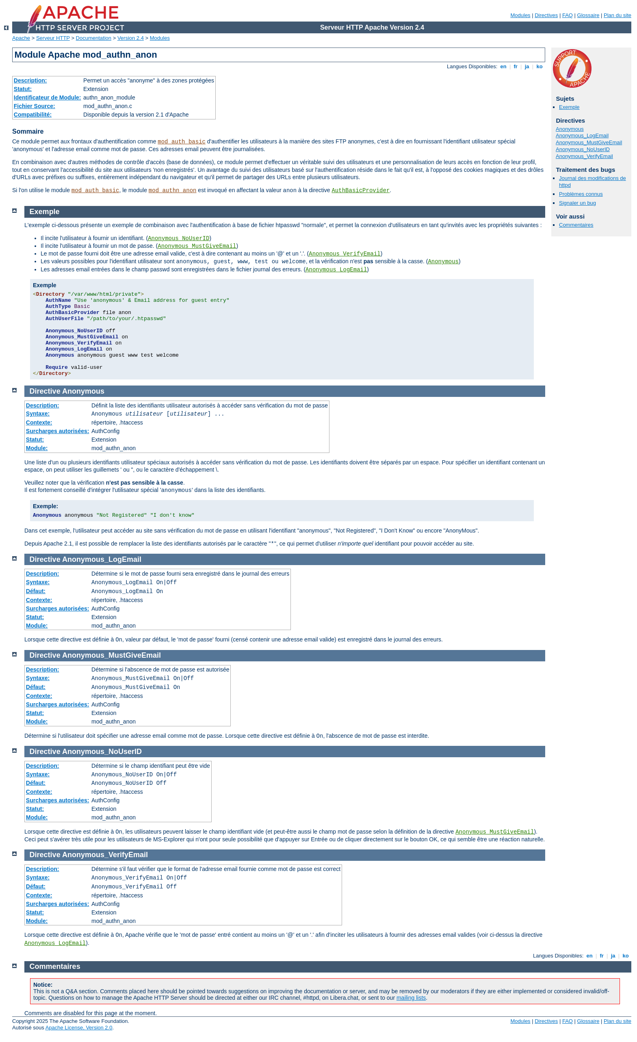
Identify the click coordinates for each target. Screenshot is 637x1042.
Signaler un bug (577, 203)
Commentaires (576, 225)
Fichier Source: (34, 106)
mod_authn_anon (173, 190)
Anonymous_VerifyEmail (584, 156)
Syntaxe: (38, 413)
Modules (520, 15)
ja (527, 66)
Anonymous (570, 129)
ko (539, 66)
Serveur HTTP (53, 38)
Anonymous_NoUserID (583, 149)
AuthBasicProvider (361, 190)
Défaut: (36, 591)
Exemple (569, 107)
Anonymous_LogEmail (582, 135)
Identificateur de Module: (47, 97)
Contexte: (39, 422)
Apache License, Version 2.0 (79, 1028)
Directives (546, 15)
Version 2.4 (130, 38)
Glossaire (588, 15)
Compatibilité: (33, 114)
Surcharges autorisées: (57, 431)
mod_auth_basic (182, 142)
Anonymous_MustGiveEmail (589, 142)
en (503, 66)
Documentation (93, 38)
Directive (45, 391)
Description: (30, 80)
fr (515, 66)
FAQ (567, 15)
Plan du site (617, 15)
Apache (21, 38)
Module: (37, 448)
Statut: (23, 89)
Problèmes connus (581, 194)
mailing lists (411, 997)
